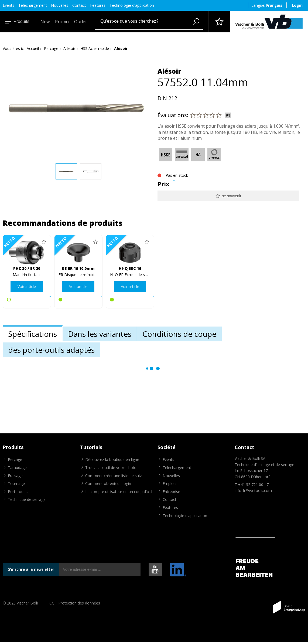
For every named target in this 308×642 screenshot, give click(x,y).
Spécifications (32, 334)
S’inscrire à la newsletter (31, 569)
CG (51, 603)
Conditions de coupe (179, 334)
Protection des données (79, 603)
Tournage (16, 483)
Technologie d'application (131, 5)
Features (97, 5)
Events (8, 5)
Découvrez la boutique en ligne (112, 459)
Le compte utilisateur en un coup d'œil (118, 491)
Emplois (169, 483)
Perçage (51, 48)
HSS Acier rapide (94, 48)
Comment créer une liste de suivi (113, 475)
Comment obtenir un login (108, 483)
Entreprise (171, 491)
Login (297, 5)
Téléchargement (32, 5)
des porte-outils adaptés (51, 350)
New (45, 22)
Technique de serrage (27, 499)
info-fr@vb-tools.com (253, 490)
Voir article (27, 286)
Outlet (80, 22)
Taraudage (17, 467)
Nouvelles (59, 5)
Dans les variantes (99, 334)
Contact (79, 5)
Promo (62, 22)
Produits (17, 21)
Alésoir (69, 48)
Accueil (33, 48)
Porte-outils (18, 491)
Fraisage (15, 475)
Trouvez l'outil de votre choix (110, 467)
